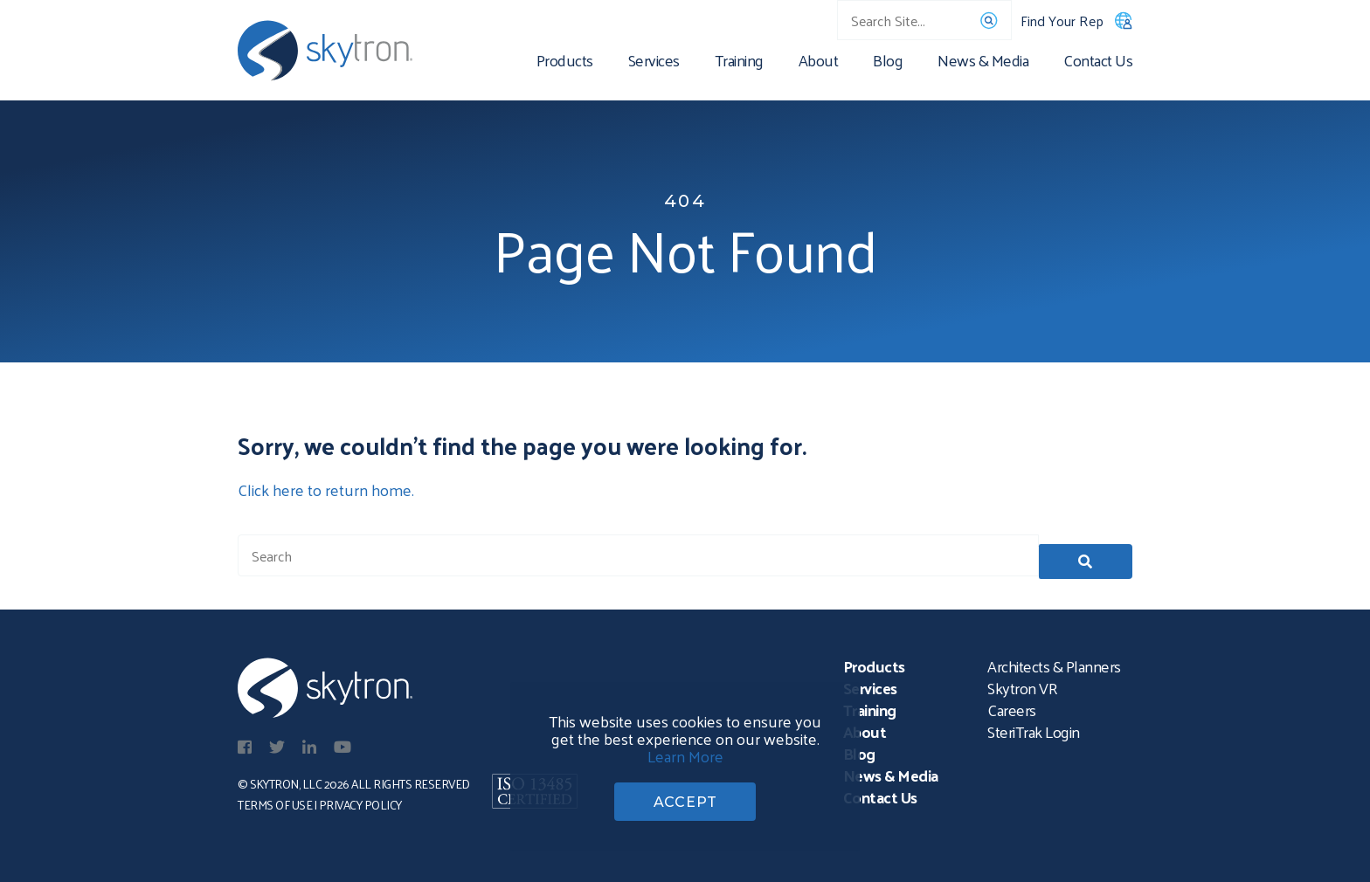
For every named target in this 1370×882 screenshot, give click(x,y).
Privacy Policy (360, 802)
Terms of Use (275, 802)
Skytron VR (1022, 685)
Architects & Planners (1054, 663)
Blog (888, 63)
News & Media (983, 63)
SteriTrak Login (1033, 728)
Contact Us (1097, 63)
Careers (1011, 707)
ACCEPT (685, 799)
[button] (1085, 555)
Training (739, 63)
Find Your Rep (1076, 20)
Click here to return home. (326, 489)
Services (654, 63)
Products (564, 63)
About (819, 63)
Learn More (685, 751)
